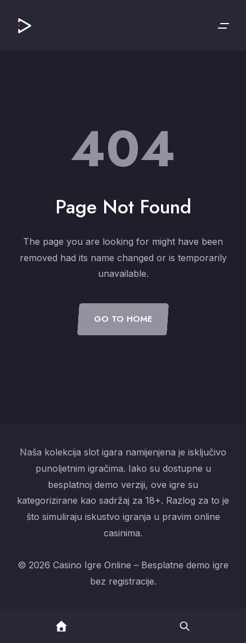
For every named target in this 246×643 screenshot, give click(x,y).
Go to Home (123, 319)
